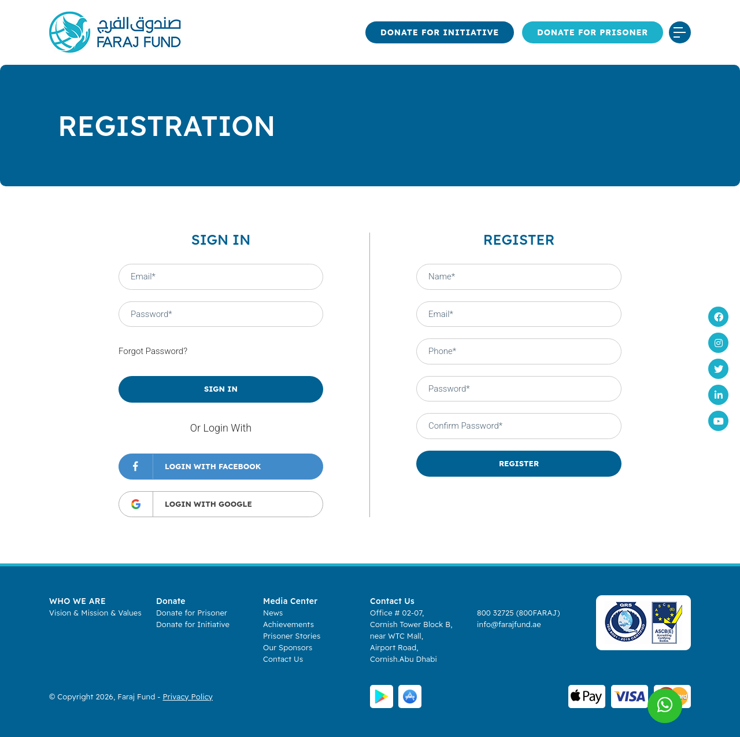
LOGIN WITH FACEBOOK (190, 466)
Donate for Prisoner (592, 32)
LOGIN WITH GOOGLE (185, 504)
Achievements (288, 624)
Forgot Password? (153, 351)
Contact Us (283, 659)
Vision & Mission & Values (95, 612)
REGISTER (519, 463)
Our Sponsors (287, 647)
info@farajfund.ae (509, 624)
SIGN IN (221, 388)
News (273, 612)
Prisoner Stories (291, 635)
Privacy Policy (187, 696)
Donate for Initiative (439, 32)
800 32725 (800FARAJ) (518, 612)
